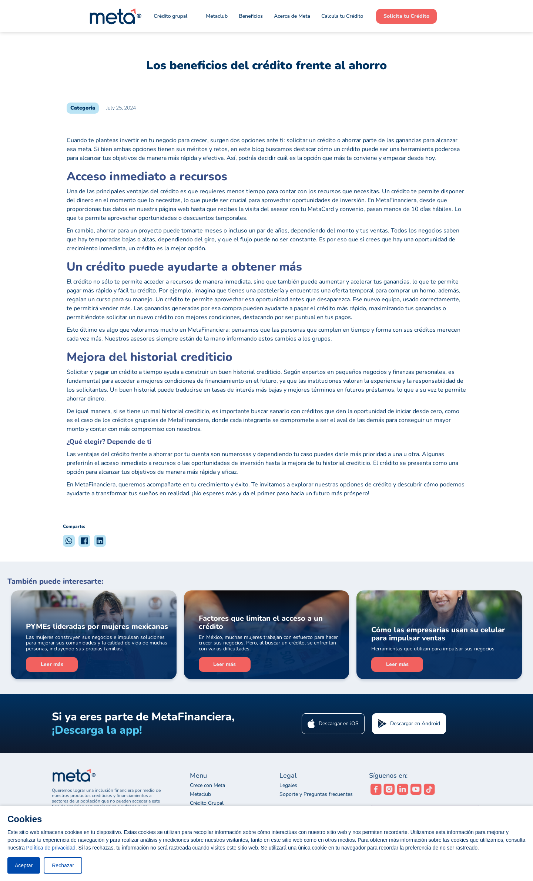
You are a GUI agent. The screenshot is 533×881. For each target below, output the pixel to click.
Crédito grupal (170, 16)
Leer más (52, 664)
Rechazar (63, 865)
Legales (288, 786)
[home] (115, 16)
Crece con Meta (207, 786)
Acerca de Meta (292, 16)
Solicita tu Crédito (406, 16)
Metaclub (200, 794)
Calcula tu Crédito (342, 16)
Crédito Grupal (207, 803)
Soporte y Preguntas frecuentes (316, 794)
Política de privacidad (51, 848)
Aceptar (24, 865)
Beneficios (251, 16)
